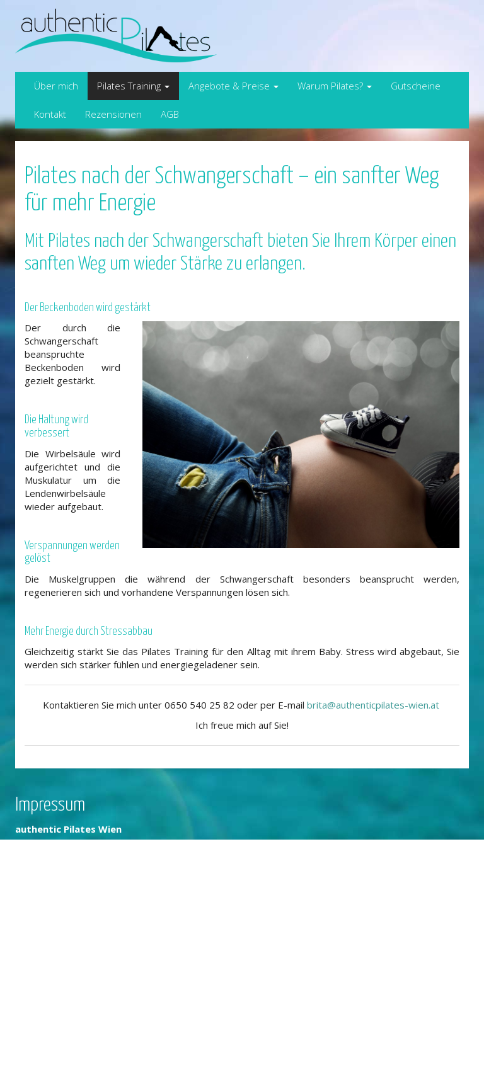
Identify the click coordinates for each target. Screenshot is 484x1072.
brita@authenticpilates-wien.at (374, 705)
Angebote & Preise (233, 85)
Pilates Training (133, 85)
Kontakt (50, 114)
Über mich (56, 85)
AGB (170, 114)
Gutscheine (416, 85)
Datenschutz (42, 1042)
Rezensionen (113, 114)
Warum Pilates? (334, 85)
